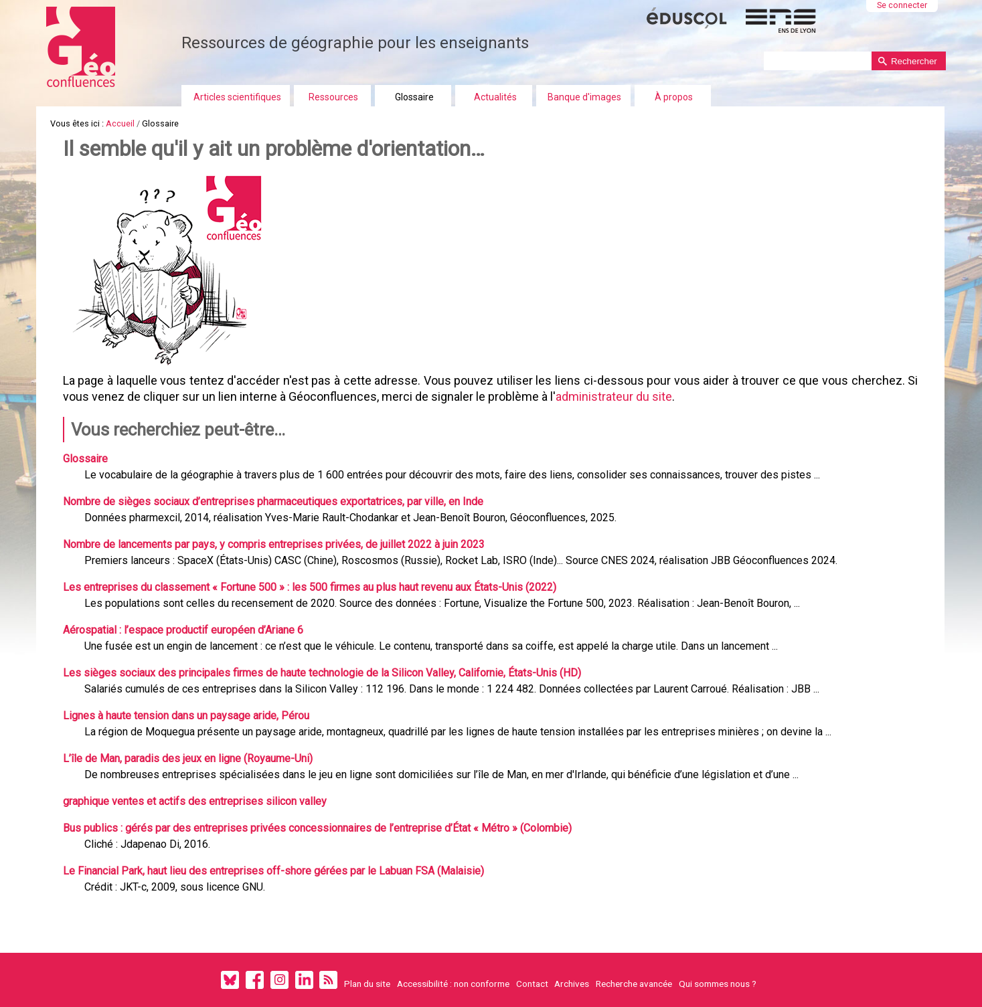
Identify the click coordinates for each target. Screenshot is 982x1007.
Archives (571, 983)
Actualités (495, 97)
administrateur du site (614, 396)
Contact (532, 983)
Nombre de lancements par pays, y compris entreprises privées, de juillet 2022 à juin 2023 (274, 544)
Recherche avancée (634, 983)
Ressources (333, 97)
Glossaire (414, 97)
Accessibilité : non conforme (453, 983)
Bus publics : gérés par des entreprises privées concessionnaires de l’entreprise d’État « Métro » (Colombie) (317, 828)
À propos (674, 97)
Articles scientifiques (237, 97)
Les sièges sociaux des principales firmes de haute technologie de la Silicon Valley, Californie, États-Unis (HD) (322, 672)
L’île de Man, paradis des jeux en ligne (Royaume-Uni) (188, 758)
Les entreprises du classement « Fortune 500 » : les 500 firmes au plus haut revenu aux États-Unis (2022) (309, 587)
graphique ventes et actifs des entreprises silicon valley (195, 801)
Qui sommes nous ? (717, 983)
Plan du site (367, 983)
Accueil (120, 123)
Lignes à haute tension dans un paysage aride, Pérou (186, 715)
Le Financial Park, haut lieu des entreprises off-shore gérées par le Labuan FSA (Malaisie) (273, 870)
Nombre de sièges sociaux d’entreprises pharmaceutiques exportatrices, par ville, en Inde (273, 501)
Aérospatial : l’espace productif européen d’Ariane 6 (183, 630)
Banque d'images (584, 97)
